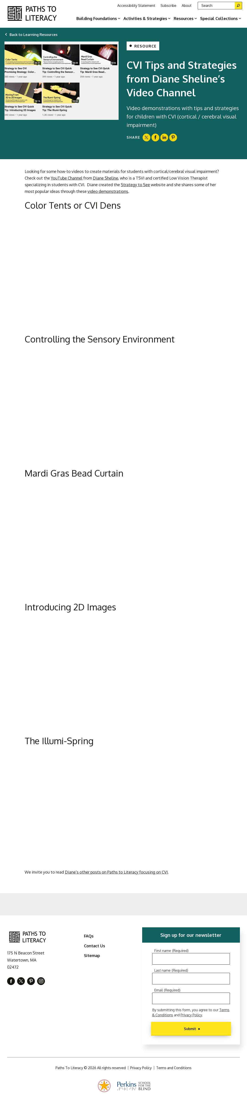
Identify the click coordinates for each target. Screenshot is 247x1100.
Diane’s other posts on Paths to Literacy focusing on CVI (116, 872)
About (186, 5)
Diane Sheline (105, 178)
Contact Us (94, 945)
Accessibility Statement (136, 5)
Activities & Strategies (145, 18)
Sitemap (92, 955)
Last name (171, 970)
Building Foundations (96, 18)
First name (171, 950)
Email (167, 990)
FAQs (89, 936)
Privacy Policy (191, 1015)
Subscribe (168, 5)
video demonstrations (108, 191)
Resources (183, 18)
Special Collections (219, 18)
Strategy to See (135, 184)
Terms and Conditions (173, 1068)
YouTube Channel (66, 178)
